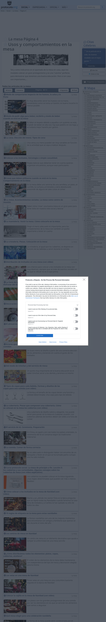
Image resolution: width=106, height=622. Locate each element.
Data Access (52, 342)
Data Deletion (43, 342)
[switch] (75, 309)
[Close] (84, 280)
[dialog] (53, 311)
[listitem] (53, 305)
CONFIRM (39, 335)
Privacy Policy (63, 342)
